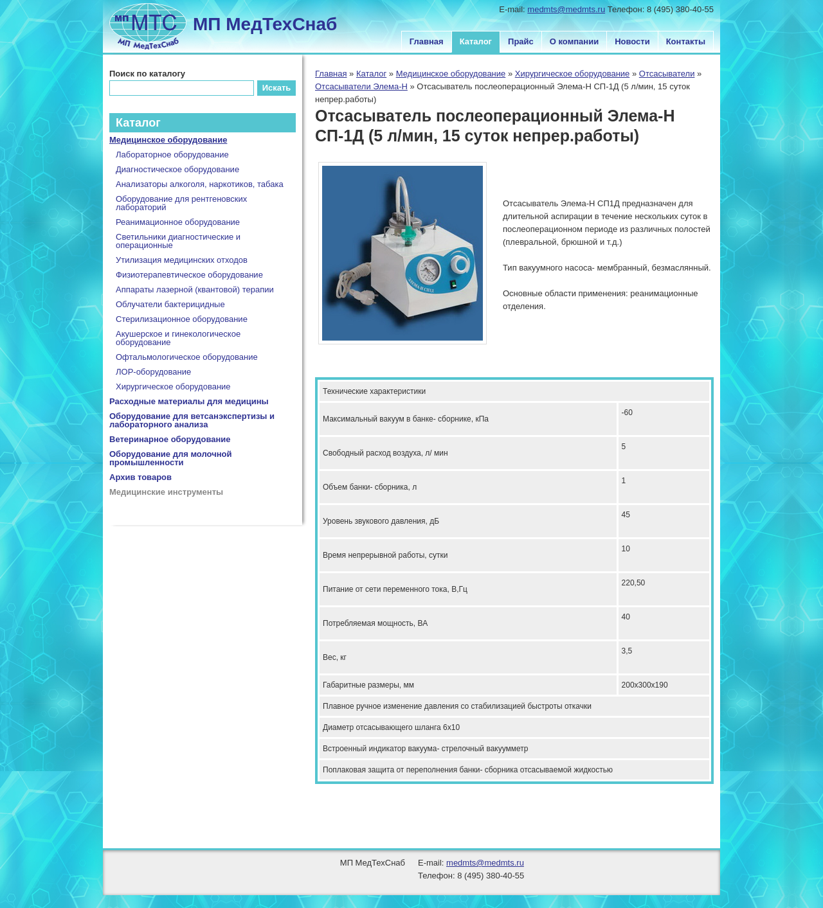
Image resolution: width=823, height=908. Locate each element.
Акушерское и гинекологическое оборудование (178, 338)
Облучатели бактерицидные (170, 304)
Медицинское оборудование (451, 73)
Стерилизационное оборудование (182, 319)
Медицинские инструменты (166, 492)
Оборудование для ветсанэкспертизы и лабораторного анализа (192, 420)
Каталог (476, 41)
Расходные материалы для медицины (189, 401)
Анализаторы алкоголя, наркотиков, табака (200, 184)
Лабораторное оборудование (172, 154)
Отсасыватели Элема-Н (361, 86)
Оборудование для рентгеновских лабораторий (181, 203)
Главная (427, 41)
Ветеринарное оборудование (170, 439)
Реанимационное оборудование (178, 222)
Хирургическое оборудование (572, 73)
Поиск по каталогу (147, 73)
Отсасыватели (667, 73)
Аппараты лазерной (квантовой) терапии (195, 289)
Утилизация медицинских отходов (182, 260)
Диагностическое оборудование (177, 169)
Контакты (685, 41)
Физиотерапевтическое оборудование (189, 275)
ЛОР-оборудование (153, 372)
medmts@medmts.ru (566, 9)
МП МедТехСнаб (265, 24)
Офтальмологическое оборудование (187, 357)
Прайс (521, 41)
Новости (632, 41)
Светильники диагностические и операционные (178, 241)
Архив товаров (140, 477)
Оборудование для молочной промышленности (170, 458)
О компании (574, 41)
